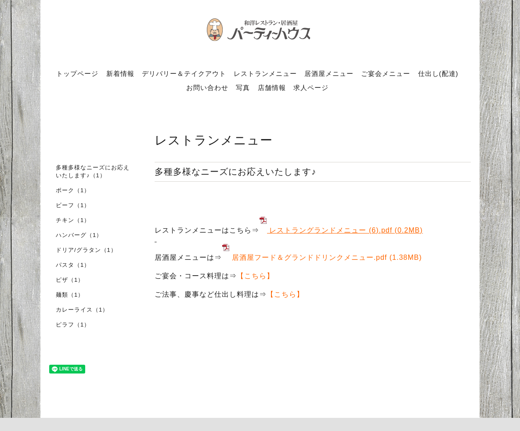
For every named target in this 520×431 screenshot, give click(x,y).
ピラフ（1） (73, 324)
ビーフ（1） (73, 205)
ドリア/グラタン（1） (86, 250)
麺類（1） (70, 294)
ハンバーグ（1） (79, 235)
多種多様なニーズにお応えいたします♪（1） (93, 171)
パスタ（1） (73, 265)
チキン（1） (73, 220)
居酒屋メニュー (329, 73)
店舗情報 (272, 87)
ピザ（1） (70, 280)
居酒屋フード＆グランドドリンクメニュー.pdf (309, 257)
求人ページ (311, 87)
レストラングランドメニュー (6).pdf (330, 230)
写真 (243, 87)
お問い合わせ (207, 87)
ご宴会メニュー (385, 73)
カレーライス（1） (82, 309)
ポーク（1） (73, 190)
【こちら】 (255, 276)
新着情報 (120, 73)
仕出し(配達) (438, 73)
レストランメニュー (265, 73)
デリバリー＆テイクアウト (184, 73)
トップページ (77, 73)
